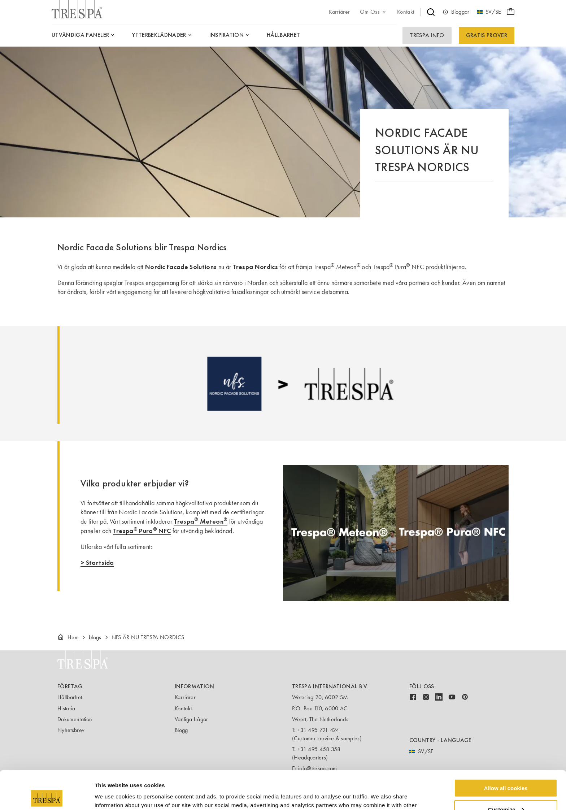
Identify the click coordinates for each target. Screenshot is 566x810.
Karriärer (185, 697)
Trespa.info (427, 35)
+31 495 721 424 (318, 730)
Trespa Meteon (200, 521)
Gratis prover (486, 35)
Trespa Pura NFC (142, 531)
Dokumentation (74, 719)
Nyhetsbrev (70, 730)
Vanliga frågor (191, 719)
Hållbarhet (69, 697)
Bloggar (456, 12)
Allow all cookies (506, 749)
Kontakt (183, 708)
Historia (66, 708)
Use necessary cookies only (506, 792)
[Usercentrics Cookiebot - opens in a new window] (46, 795)
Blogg (181, 730)
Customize (506, 771)
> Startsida (97, 562)
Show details (111, 795)
